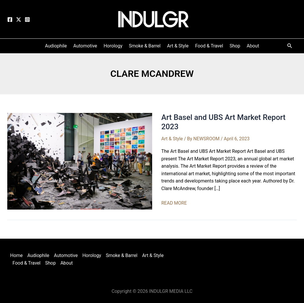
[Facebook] (10, 19)
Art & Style (172, 138)
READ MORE (174, 203)
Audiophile (38, 255)
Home (16, 255)
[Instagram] (27, 19)
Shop (50, 263)
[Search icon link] (289, 47)
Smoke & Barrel (122, 255)
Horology (91, 255)
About (67, 263)
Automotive (66, 255)
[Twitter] (18, 19)
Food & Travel (26, 263)
